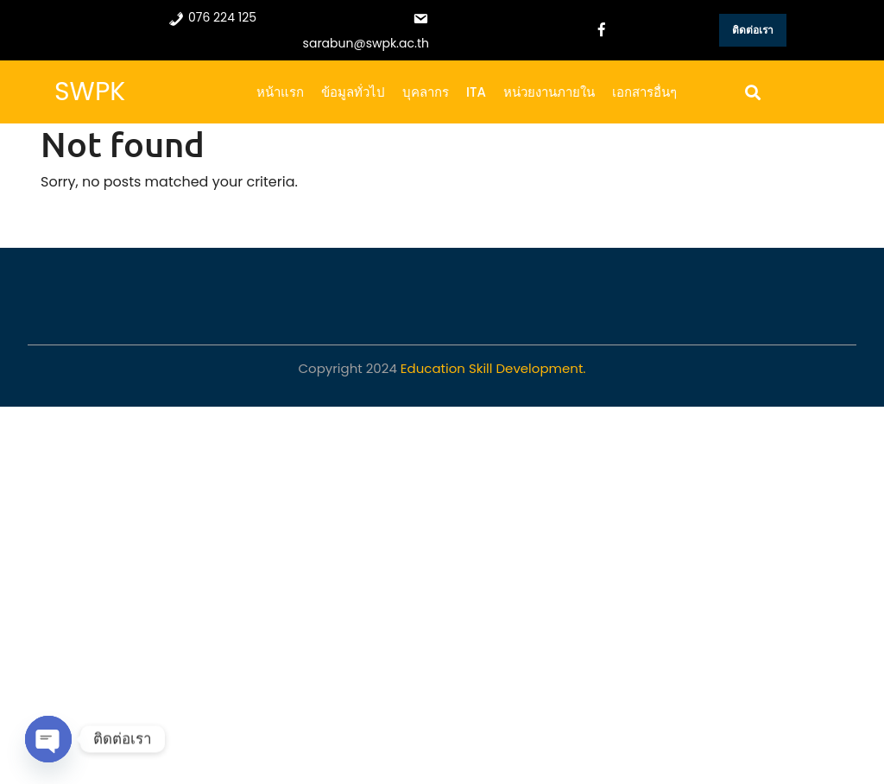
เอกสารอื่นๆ (644, 92)
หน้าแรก (280, 92)
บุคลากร (425, 92)
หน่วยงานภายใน (549, 92)
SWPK (89, 91)
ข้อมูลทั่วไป (353, 92)
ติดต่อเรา (753, 29)
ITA (476, 92)
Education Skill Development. (493, 368)
